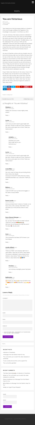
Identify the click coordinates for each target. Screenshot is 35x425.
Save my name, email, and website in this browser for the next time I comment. (17, 333)
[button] (33, 2)
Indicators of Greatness (9, 352)
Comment (5, 298)
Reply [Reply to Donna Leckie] (6, 212)
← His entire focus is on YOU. (7, 99)
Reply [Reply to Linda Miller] (6, 182)
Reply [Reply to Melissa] (6, 195)
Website (5, 326)
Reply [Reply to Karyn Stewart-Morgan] (6, 229)
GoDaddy (28, 418)
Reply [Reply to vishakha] (10, 147)
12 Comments (5, 24)
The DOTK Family (6, 23)
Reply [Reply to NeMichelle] (6, 287)
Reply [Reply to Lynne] (6, 132)
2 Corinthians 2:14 (20, 32)
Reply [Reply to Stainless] (6, 115)
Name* (10, 396)
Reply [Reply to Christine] (10, 272)
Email (4, 319)
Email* (10, 402)
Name (4, 313)
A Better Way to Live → (29, 99)
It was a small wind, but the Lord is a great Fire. (15, 360)
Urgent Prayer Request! (14, 387)
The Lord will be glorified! (9, 363)
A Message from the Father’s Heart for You (14, 354)
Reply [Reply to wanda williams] (6, 260)
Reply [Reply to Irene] (6, 242)
